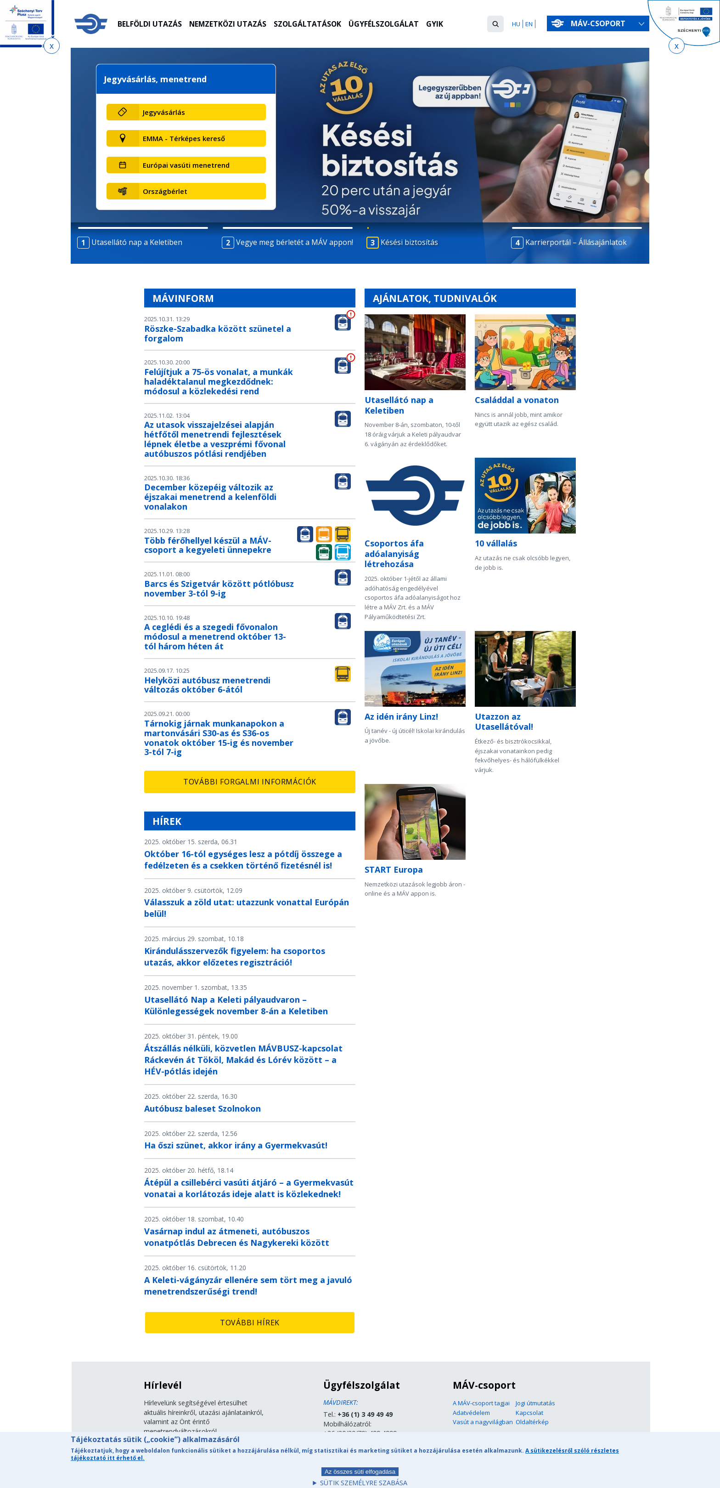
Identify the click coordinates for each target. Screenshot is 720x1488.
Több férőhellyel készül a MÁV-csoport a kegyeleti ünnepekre (207, 545)
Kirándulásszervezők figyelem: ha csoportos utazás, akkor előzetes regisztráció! (234, 956)
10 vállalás (496, 543)
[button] (495, 24)
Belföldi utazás (150, 24)
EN (529, 24)
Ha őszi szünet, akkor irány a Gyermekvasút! (235, 1145)
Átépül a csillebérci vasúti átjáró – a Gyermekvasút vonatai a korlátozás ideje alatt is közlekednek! (249, 1188)
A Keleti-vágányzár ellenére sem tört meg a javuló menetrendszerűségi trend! (248, 1285)
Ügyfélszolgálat (386, 24)
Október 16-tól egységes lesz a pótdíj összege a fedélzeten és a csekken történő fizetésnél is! (243, 859)
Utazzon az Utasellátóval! (504, 722)
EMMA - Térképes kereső (184, 138)
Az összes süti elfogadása (360, 1475)
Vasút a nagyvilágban (483, 1422)
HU (516, 24)
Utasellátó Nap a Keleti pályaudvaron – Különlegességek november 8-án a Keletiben (236, 1005)
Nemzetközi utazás (229, 24)
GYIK (437, 24)
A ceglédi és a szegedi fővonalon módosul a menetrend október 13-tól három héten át (215, 636)
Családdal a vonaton (517, 399)
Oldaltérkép (532, 1422)
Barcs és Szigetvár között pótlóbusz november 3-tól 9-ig (219, 588)
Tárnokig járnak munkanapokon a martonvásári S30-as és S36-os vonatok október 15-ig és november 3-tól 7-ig (218, 737)
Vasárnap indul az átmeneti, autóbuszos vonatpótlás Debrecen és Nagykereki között (236, 1237)
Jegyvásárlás (164, 112)
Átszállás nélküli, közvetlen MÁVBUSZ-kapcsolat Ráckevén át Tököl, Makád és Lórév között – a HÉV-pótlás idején (243, 1060)
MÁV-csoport (600, 23)
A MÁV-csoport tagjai (481, 1403)
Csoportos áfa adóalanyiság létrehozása (394, 553)
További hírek (250, 1323)
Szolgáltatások (310, 24)
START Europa (394, 869)
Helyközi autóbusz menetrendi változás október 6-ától (207, 685)
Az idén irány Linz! (401, 716)
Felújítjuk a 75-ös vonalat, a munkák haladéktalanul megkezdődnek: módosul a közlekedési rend (218, 381)
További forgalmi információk (249, 782)
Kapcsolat (529, 1412)
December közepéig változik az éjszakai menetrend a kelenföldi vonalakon (210, 497)
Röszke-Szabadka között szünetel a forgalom (217, 333)
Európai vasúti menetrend (186, 165)
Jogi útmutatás (535, 1403)
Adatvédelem (471, 1412)
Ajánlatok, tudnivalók (435, 298)
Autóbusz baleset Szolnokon (202, 1108)
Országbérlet (165, 191)
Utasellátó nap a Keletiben (399, 405)
